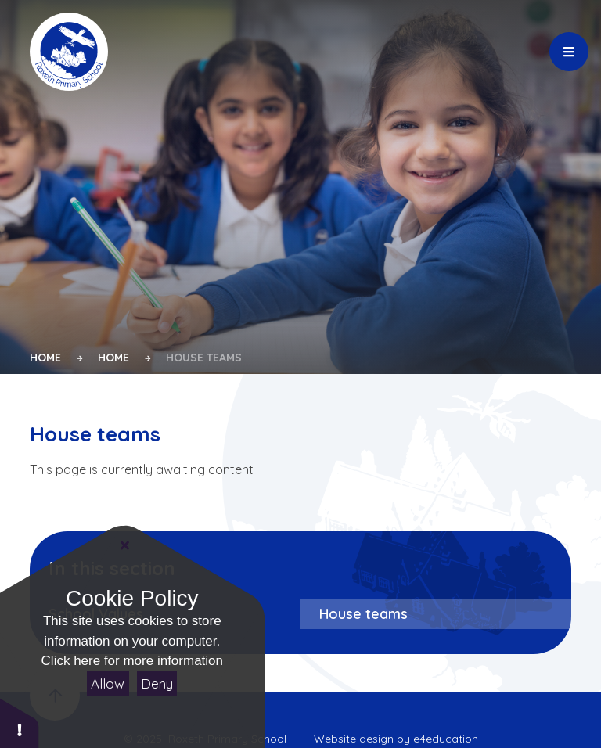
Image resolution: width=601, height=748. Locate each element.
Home (45, 358)
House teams (204, 358)
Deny (157, 683)
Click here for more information (132, 660)
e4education (445, 739)
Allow (107, 683)
